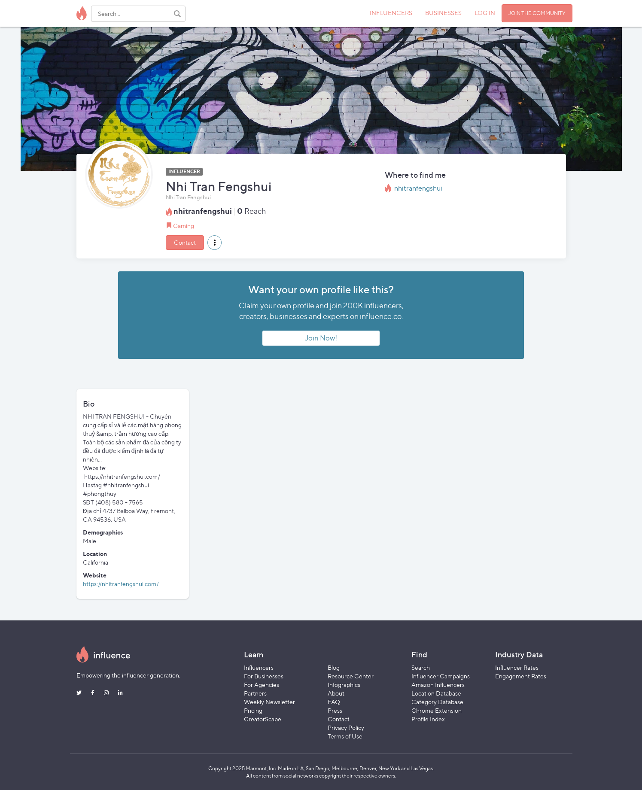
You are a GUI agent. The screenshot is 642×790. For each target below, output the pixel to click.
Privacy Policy (346, 727)
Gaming (183, 225)
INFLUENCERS (391, 12)
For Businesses (263, 676)
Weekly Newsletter (269, 701)
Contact (185, 242)
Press (335, 710)
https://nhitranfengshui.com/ (121, 583)
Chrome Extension (436, 710)
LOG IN (485, 12)
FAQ (334, 701)
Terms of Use (345, 736)
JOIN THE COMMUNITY (537, 13)
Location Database (436, 693)
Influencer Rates (517, 667)
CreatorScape (262, 719)
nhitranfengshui (418, 188)
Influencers (259, 667)
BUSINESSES (443, 12)
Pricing (253, 710)
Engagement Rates (520, 676)
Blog (334, 667)
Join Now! (321, 338)
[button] (214, 242)
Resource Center (351, 676)
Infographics (344, 684)
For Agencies (261, 684)
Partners (255, 693)
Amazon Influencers (438, 684)
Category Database (437, 701)
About (336, 693)
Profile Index (428, 719)
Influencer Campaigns (440, 676)
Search (420, 667)
